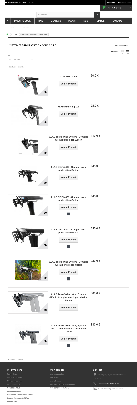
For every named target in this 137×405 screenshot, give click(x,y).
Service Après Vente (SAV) (18, 398)
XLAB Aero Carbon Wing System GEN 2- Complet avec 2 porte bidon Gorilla (68, 328)
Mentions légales (14, 391)
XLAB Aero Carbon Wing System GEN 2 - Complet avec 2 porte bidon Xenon (68, 297)
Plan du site (12, 401)
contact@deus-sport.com (113, 389)
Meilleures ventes (14, 381)
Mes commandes (57, 374)
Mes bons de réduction (59, 388)
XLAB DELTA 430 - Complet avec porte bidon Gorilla (68, 168)
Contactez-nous (124, 2)
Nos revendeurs (13, 384)
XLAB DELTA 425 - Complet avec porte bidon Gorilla (68, 198)
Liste (127, 52)
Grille (122, 52)
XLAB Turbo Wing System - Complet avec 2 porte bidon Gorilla (68, 263)
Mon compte (57, 369)
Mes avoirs (54, 377)
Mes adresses (55, 381)
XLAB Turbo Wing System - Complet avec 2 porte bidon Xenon (68, 138)
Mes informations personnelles (62, 384)
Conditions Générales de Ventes (20, 395)
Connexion (111, 2)
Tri (9, 56)
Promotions (12, 374)
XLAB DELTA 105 (68, 76)
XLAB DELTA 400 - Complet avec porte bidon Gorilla (68, 231)
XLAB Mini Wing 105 (68, 106)
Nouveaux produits (15, 377)
